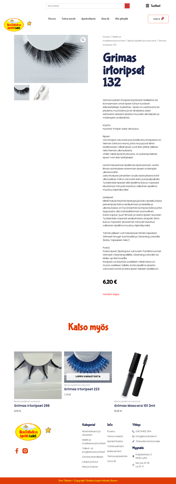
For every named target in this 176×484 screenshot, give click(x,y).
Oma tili (105, 18)
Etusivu (52, 18)
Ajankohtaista (88, 18)
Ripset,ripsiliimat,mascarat (142, 40)
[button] (153, 6)
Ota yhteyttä (121, 18)
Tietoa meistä (68, 18)
